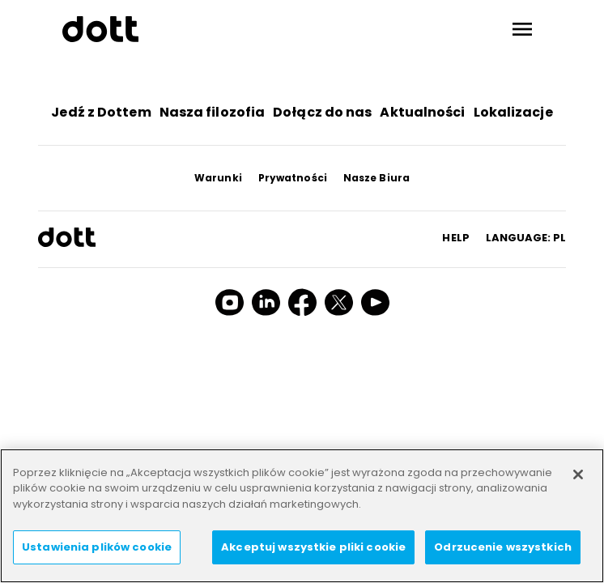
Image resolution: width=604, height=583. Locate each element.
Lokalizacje (513, 112)
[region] (302, 516)
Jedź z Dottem (101, 112)
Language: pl (526, 238)
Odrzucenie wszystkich (503, 547)
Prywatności (292, 178)
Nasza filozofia (213, 112)
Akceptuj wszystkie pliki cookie (313, 547)
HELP (455, 237)
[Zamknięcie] (578, 474)
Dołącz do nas (322, 112)
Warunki (218, 178)
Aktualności (422, 112)
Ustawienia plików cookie (97, 547)
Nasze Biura (376, 178)
